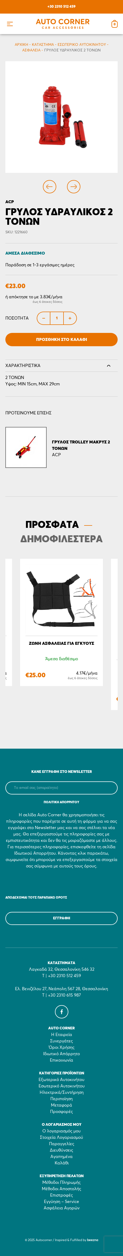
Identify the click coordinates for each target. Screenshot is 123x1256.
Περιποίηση (61, 1099)
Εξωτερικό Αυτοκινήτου (61, 1080)
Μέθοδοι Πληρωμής (61, 1182)
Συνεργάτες (61, 1041)
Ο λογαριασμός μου (61, 1131)
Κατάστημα (43, 45)
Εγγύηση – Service (61, 1202)
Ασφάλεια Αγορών (62, 1208)
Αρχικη (21, 45)
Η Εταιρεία (61, 1035)
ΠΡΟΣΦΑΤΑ (52, 525)
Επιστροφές (61, 1195)
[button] (9, 24)
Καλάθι (62, 1163)
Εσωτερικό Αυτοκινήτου (82, 45)
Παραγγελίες (61, 1144)
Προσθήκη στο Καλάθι (61, 339)
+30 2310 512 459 (61, 7)
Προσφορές (61, 1112)
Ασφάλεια (31, 50)
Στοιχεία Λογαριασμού (61, 1137)
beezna (92, 1240)
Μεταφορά (61, 1105)
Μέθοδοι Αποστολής (61, 1189)
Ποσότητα (17, 318)
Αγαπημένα (61, 1157)
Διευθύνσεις (61, 1150)
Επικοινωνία (61, 1060)
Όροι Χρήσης (61, 1047)
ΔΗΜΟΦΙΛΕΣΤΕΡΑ (61, 539)
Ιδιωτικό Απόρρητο (61, 1054)
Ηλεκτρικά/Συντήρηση (62, 1092)
